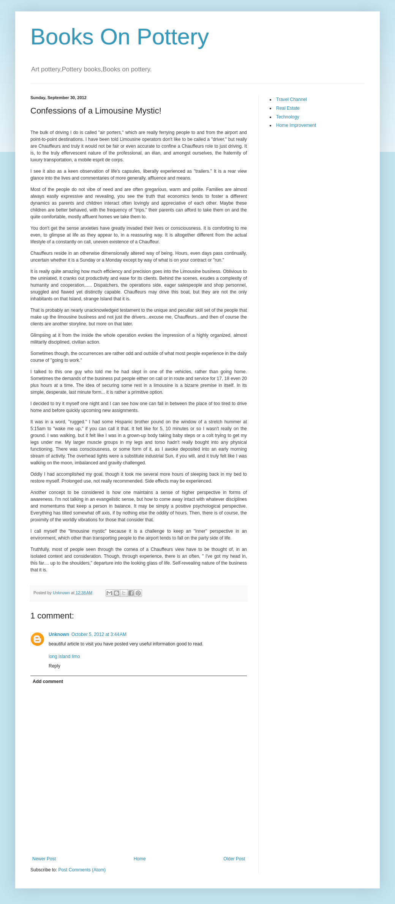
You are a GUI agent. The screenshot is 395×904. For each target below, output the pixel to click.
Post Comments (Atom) (82, 869)
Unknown (59, 634)
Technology (287, 117)
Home (140, 858)
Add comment (48, 681)
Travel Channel (291, 99)
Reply (54, 666)
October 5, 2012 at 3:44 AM (98, 634)
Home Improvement (296, 125)
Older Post (234, 858)
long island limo (64, 656)
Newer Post (44, 858)
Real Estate (288, 108)
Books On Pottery (119, 36)
